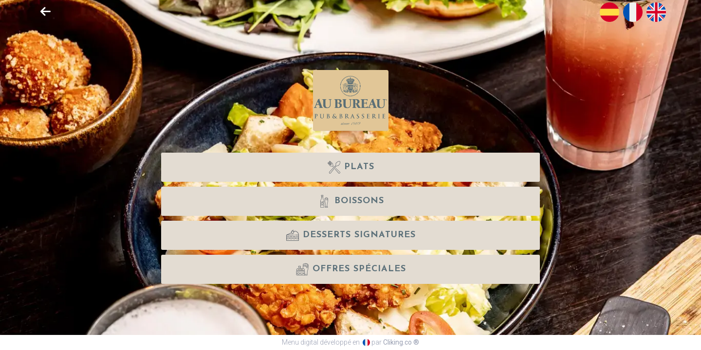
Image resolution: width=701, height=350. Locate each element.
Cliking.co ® (401, 342)
